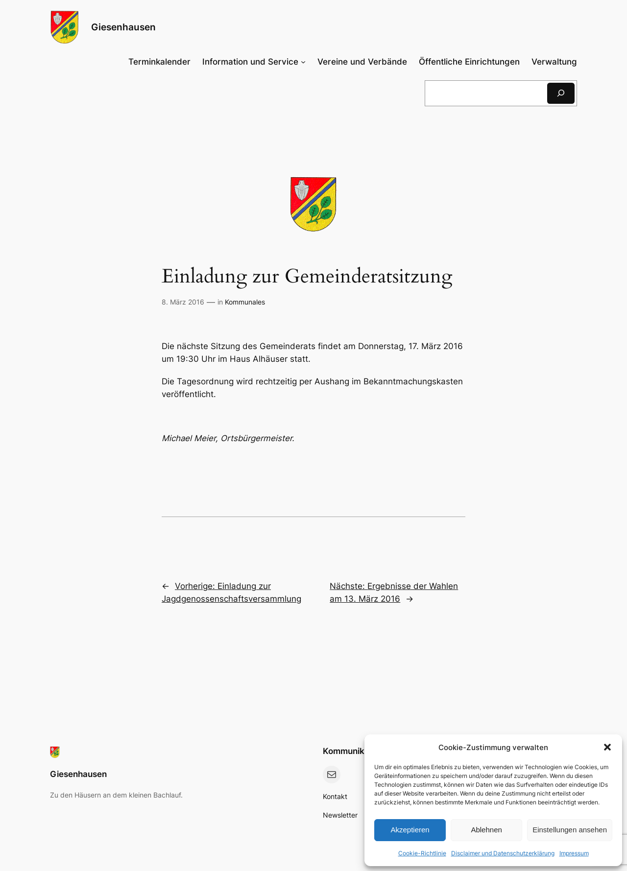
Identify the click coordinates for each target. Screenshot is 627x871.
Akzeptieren (409, 829)
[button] (607, 747)
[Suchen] (561, 93)
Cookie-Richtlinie (422, 853)
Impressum (574, 853)
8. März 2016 (183, 302)
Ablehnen (486, 829)
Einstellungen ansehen (569, 829)
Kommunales (245, 302)
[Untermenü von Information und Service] (253, 62)
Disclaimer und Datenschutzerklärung (503, 853)
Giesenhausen (123, 27)
